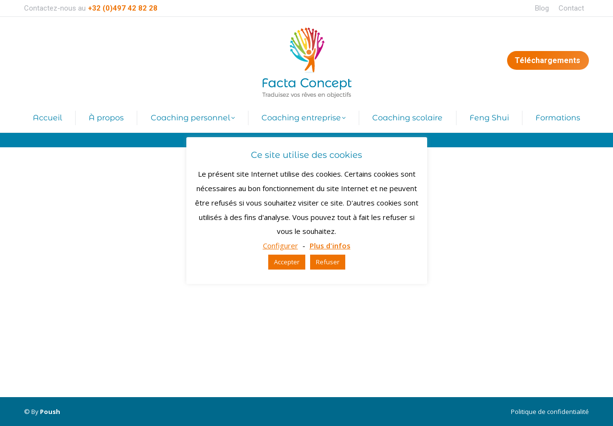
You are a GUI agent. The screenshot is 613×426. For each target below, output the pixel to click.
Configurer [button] (280, 245)
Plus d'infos (330, 245)
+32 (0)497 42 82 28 (122, 8)
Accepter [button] (287, 262)
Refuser (327, 262)
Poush (50, 411)
